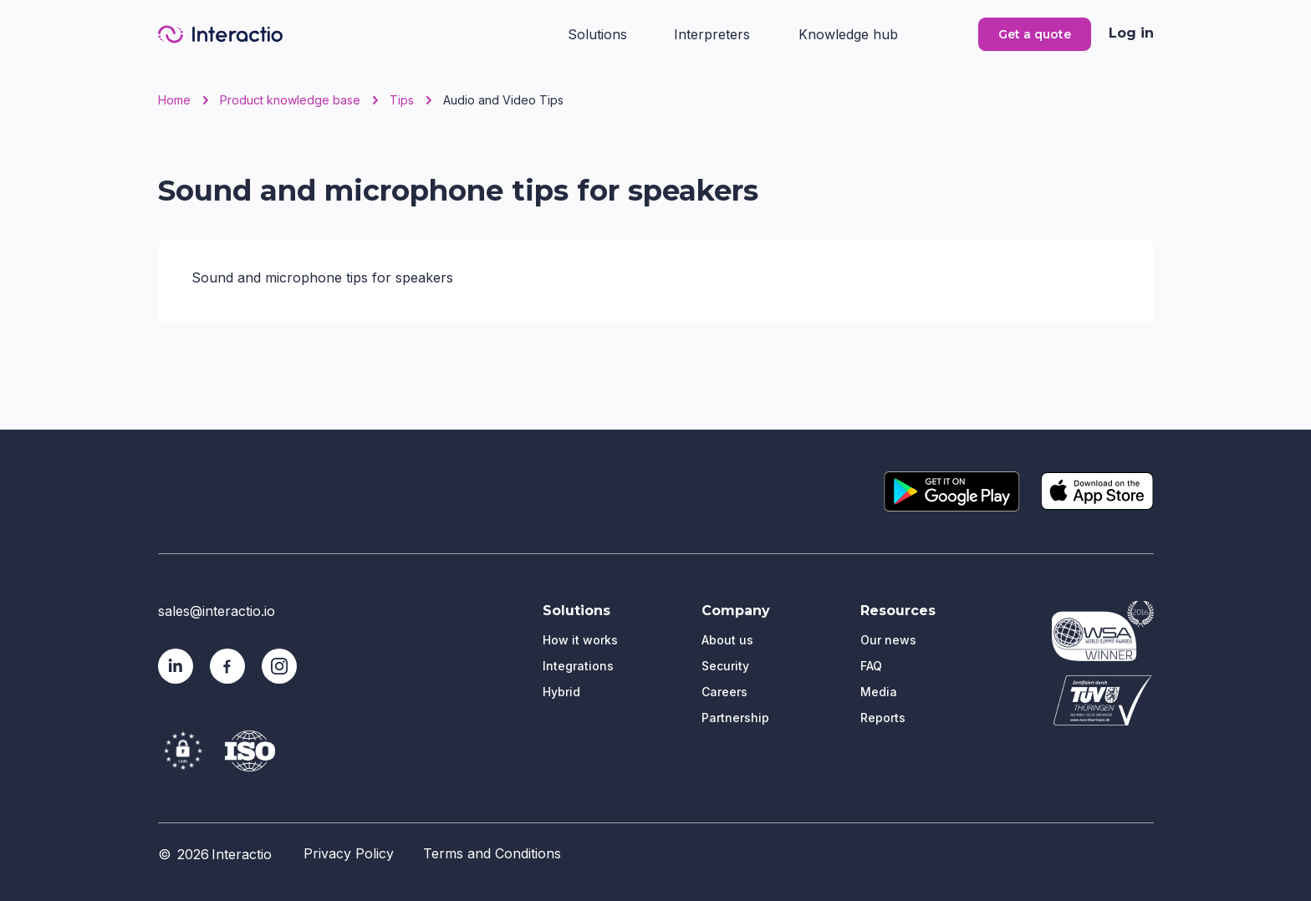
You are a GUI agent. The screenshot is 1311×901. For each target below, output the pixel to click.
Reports (882, 717)
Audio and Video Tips (503, 100)
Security (725, 666)
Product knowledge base (290, 100)
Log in (1131, 33)
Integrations (578, 666)
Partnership (735, 717)
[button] (603, 32)
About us (727, 640)
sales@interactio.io (216, 611)
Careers (724, 692)
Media (878, 692)
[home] (220, 34)
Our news (888, 640)
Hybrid (561, 692)
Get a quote (1034, 34)
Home (174, 100)
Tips (402, 100)
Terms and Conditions (492, 853)
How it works (580, 640)
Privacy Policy (349, 853)
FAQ (871, 666)
